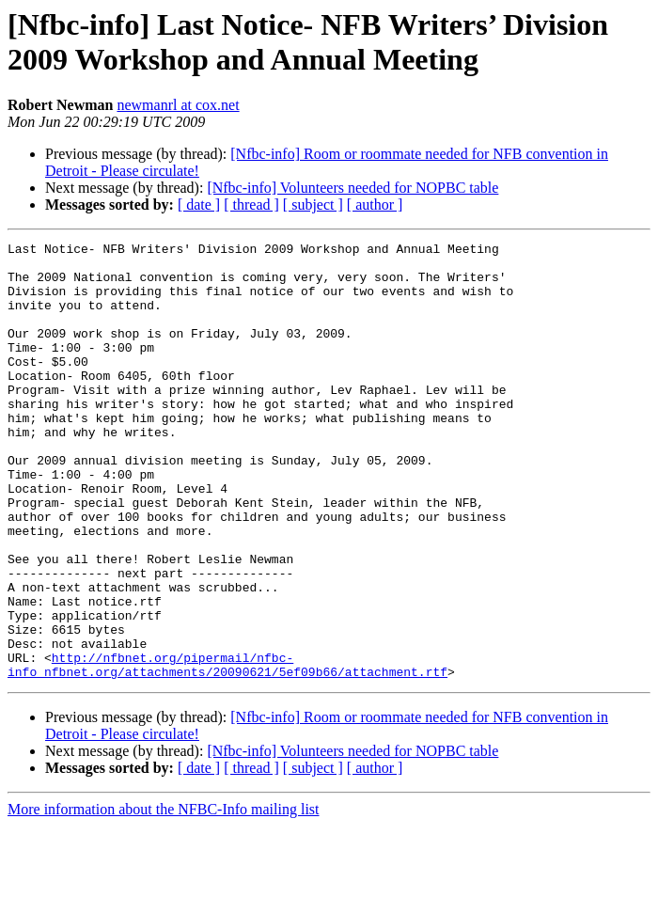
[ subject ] (313, 205)
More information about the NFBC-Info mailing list (164, 897)
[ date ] (199, 205)
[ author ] (375, 205)
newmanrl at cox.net (178, 105)
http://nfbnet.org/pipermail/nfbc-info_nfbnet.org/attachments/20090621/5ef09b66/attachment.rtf (227, 750)
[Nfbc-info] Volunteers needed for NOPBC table (352, 188)
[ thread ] (251, 205)
